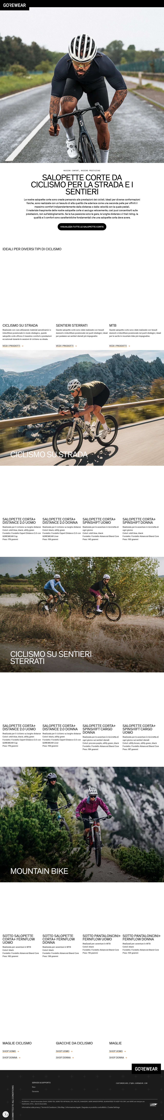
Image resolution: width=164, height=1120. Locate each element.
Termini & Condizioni (48, 1106)
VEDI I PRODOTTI (11, 344)
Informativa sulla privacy (31, 1106)
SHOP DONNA (10, 1056)
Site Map (61, 1106)
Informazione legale (73, 1106)
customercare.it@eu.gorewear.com (131, 1081)
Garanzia (35, 1090)
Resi (33, 1085)
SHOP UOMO (9, 1049)
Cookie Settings (114, 1106)
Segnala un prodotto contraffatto (94, 1106)
